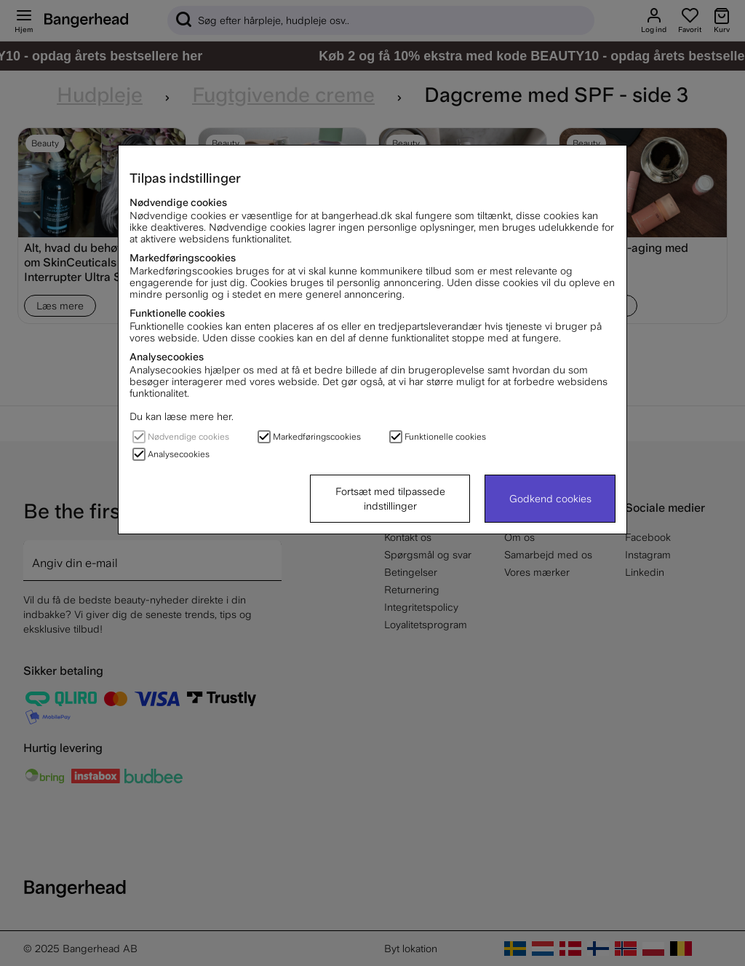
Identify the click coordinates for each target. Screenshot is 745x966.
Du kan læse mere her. (182, 416)
